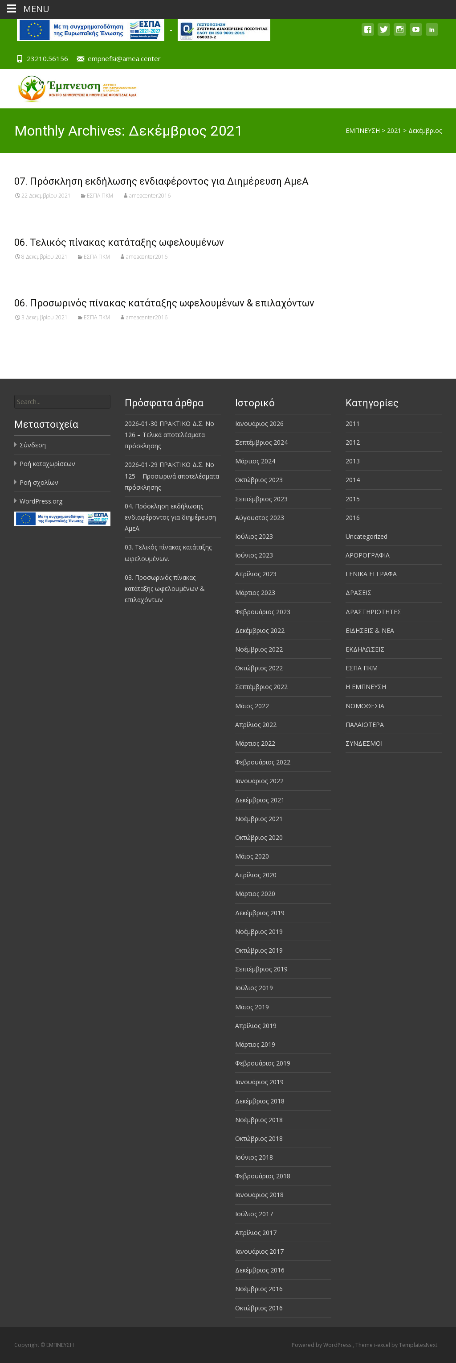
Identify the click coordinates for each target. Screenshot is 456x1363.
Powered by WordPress (322, 1345)
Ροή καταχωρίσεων (47, 463)
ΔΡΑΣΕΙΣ (358, 592)
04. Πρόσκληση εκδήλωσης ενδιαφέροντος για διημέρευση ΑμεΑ (170, 517)
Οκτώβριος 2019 (259, 950)
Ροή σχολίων (39, 482)
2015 (353, 499)
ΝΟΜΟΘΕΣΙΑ (365, 706)
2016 (353, 517)
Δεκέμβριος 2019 (260, 913)
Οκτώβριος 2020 (259, 837)
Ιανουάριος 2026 (259, 423)
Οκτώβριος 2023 (259, 479)
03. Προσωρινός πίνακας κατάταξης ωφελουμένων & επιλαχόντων (165, 588)
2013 (353, 461)
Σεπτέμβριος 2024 (261, 442)
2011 (353, 423)
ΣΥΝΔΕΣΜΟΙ (364, 743)
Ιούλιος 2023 (254, 536)
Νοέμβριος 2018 (259, 1119)
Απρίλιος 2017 (256, 1232)
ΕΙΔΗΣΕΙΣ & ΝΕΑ (370, 630)
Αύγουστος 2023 (259, 517)
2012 (353, 442)
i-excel (382, 1345)
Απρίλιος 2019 (256, 1025)
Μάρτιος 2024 (255, 461)
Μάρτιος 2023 (255, 592)
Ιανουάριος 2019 (259, 1082)
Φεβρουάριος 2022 (262, 762)
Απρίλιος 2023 (256, 574)
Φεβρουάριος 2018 (262, 1176)
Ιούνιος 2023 (254, 555)
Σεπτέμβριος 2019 (261, 969)
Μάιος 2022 (252, 706)
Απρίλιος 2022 (256, 724)
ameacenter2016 (150, 195)
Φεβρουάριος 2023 (262, 611)
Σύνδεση (33, 445)
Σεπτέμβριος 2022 (261, 686)
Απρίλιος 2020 (256, 875)
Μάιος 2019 (252, 1007)
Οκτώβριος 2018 (259, 1138)
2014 (353, 479)
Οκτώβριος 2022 (259, 668)
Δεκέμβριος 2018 (260, 1101)
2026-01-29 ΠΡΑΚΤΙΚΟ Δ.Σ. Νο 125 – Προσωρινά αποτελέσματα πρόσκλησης (172, 475)
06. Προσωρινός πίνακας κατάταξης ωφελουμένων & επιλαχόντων (164, 303)
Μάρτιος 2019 (255, 1044)
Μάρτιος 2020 (255, 893)
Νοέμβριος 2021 (259, 818)
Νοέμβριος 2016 (259, 1289)
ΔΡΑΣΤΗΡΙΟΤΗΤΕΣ (373, 611)
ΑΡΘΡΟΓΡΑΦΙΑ (368, 555)
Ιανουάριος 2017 (259, 1251)
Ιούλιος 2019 (254, 987)
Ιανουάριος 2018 (259, 1194)
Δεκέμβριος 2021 (260, 800)
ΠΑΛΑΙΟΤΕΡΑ (365, 724)
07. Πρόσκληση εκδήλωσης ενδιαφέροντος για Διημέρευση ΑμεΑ (161, 181)
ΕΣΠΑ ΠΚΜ (100, 195)
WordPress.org (41, 501)
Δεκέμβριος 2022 (260, 630)
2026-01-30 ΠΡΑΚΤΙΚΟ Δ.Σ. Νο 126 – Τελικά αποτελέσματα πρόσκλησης (169, 434)
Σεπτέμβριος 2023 (261, 499)
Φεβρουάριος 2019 (262, 1063)
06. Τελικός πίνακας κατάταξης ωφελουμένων (119, 242)
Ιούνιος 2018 (254, 1157)
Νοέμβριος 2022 (259, 649)
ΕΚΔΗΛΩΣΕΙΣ (365, 649)
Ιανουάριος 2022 (259, 780)
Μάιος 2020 (252, 856)
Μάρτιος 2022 (255, 743)
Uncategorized (366, 536)
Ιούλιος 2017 (254, 1214)
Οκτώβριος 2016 (259, 1308)
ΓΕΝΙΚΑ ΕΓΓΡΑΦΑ (371, 574)
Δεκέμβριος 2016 (260, 1270)
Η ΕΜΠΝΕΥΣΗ (366, 686)
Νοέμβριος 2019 (259, 931)
